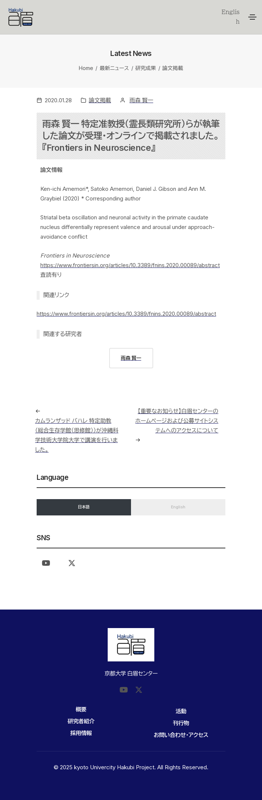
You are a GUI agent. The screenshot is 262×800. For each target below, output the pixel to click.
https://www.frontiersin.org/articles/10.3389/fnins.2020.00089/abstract (130, 265)
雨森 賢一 (141, 100)
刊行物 (181, 723)
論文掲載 (172, 68)
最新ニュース (114, 68)
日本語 (84, 507)
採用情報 (81, 733)
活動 (181, 711)
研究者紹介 (81, 721)
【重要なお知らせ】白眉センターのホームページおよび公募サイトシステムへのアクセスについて (176, 421)
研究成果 (145, 68)
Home (86, 68)
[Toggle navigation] (252, 17)
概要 (81, 709)
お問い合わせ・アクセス (181, 734)
